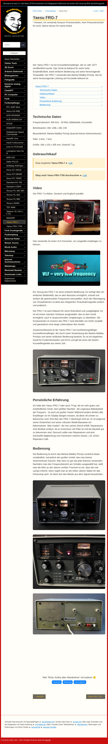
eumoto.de (77, 722)
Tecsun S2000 (12, 188)
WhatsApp (68, 682)
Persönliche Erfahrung (51, 101)
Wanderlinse (82, 724)
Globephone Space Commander (14, 125)
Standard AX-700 (13, 168)
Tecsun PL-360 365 (14, 176)
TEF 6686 (10, 191)
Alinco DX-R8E (12, 105)
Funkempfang (10, 217)
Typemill (47, 740)
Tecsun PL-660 (12, 180)
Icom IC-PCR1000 (13, 138)
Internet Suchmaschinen (11, 241)
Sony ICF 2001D (12, 157)
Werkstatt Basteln (12, 249)
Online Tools (10, 63)
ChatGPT (8, 86)
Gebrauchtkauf (47, 94)
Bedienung (45, 105)
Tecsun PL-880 (12, 184)
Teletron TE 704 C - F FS (14, 196)
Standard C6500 (12, 172)
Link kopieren (80, 682)
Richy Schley (37, 11)
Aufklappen (14, 53)
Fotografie (9, 78)
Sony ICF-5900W (13, 161)
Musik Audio (10, 228)
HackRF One (11, 130)
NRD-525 (10, 145)
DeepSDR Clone (12, 120)
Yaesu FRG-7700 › (95, 697)
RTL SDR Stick (12, 101)
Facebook (57, 682)
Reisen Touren (11, 224)
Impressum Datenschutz (14, 257)
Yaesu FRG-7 (42, 86)
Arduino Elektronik (12, 70)
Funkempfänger (50, 11)
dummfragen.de (48, 722)
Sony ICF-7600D (13, 165)
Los (23, 45)
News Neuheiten (11, 59)
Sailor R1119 (11, 149)
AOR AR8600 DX (13, 113)
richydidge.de (40, 724)
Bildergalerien (10, 74)
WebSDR (10, 201)
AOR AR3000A (12, 109)
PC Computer (10, 90)
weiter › (102, 11)
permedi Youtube (49, 727)
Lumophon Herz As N (14, 141)
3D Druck (8, 66)
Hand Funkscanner (13, 134)
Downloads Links (12, 253)
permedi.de (35, 727)
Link (70, 163)
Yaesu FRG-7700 (13, 209)
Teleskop (8, 236)
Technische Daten (48, 90)
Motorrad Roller (11, 220)
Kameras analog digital (14, 82)
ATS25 (9, 116)
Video (42, 97)
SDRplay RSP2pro (13, 153)
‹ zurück (95, 11)
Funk (7, 93)
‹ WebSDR (39, 697)
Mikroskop (9, 232)
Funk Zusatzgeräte (12, 213)
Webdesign (9, 245)
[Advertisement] (69, 45)
